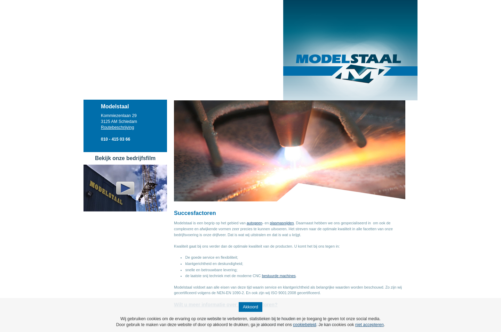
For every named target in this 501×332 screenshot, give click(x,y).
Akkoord (250, 307)
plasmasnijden (282, 223)
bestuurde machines (279, 276)
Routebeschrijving (117, 127)
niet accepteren (369, 324)
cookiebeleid (304, 324)
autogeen (254, 223)
